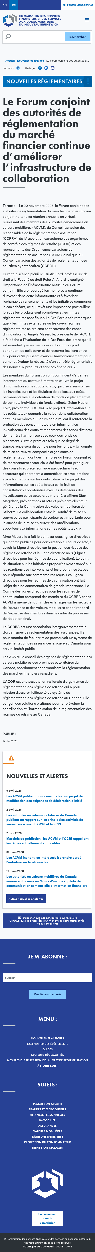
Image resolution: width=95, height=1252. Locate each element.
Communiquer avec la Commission (47, 1218)
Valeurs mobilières (47, 1131)
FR (14, 5)
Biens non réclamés (47, 1148)
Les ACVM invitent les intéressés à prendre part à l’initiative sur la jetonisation (43, 859)
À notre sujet (47, 1066)
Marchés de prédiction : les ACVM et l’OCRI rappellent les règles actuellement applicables (47, 840)
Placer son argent (47, 1104)
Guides (48, 1049)
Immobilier (47, 1120)
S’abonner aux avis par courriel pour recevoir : (47, 920)
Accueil (10, 60)
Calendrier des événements (47, 1044)
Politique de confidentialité (43, 1246)
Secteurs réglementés (47, 1055)
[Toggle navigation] (87, 20)
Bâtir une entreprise (47, 1137)
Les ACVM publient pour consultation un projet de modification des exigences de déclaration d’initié (44, 798)
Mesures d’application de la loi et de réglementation (47, 1060)
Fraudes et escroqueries (47, 1109)
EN (5, 5)
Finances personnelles (47, 1115)
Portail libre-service (80, 5)
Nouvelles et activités (30, 60)
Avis (69, 1246)
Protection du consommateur (47, 1142)
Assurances (47, 1126)
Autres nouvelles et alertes (26, 899)
